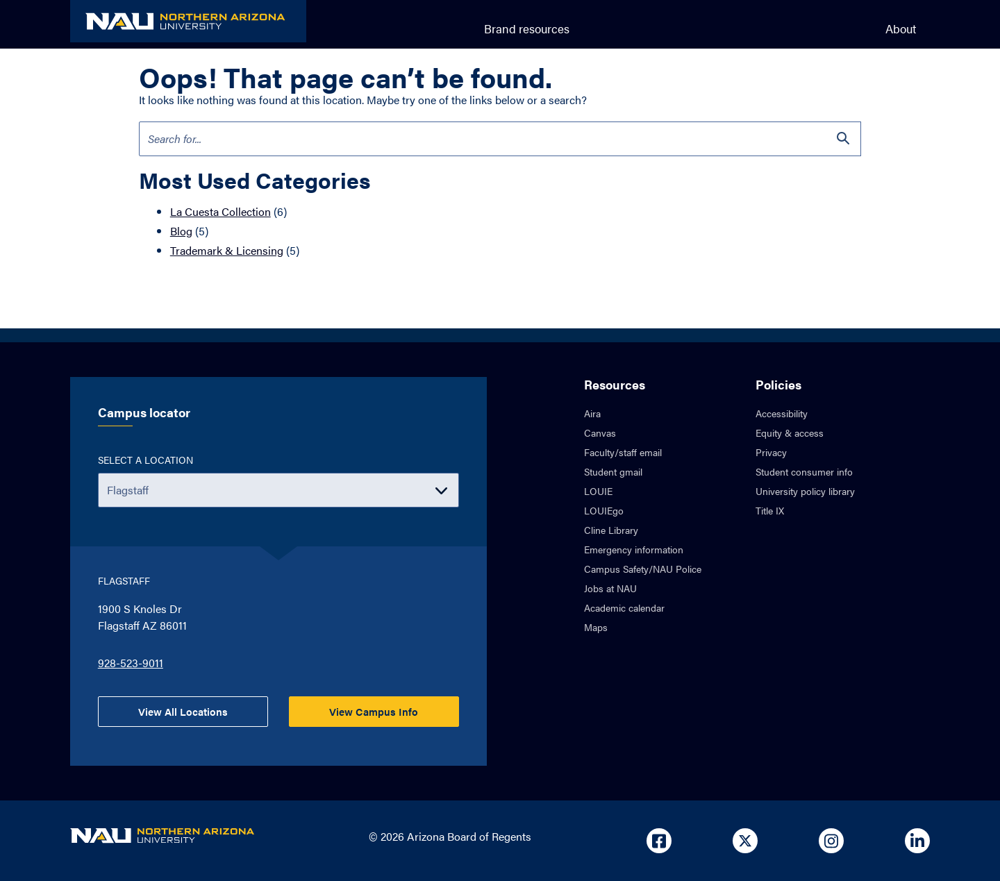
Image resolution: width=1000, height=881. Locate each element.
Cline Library (611, 530)
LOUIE (598, 491)
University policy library (805, 491)
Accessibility (782, 413)
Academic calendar (624, 607)
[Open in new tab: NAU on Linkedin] (917, 840)
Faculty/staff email (623, 452)
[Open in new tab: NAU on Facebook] (659, 840)
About (900, 28)
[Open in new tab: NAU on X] (745, 840)
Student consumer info (804, 471)
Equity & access (790, 432)
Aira (592, 413)
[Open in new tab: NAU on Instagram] (831, 840)
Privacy (771, 452)
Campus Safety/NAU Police (642, 569)
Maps (596, 627)
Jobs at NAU (610, 588)
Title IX (770, 510)
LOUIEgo (604, 510)
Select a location (145, 459)
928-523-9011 (130, 663)
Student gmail (613, 471)
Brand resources (526, 28)
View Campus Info (373, 711)
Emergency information (633, 549)
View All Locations (183, 711)
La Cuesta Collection (220, 211)
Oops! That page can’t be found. (345, 77)
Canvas (600, 432)
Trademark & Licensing (226, 250)
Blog (181, 231)
